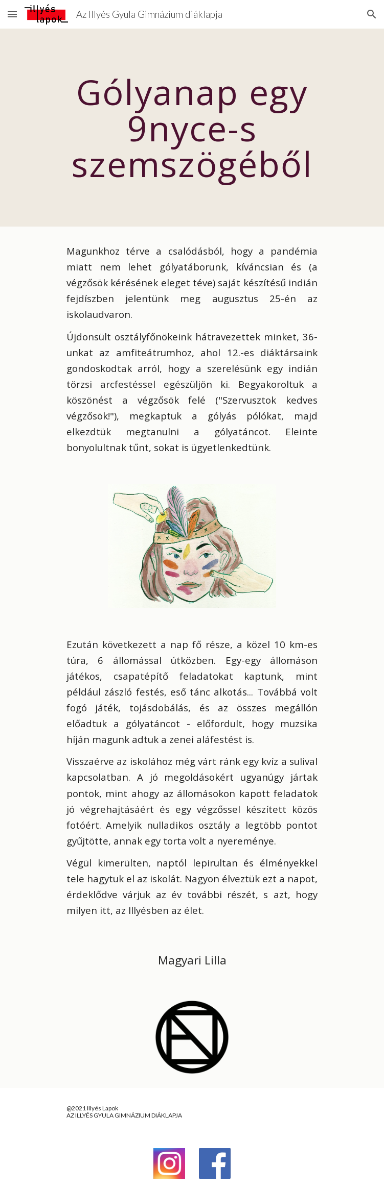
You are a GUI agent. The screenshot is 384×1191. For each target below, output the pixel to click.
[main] (192, 127)
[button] (12, 14)
